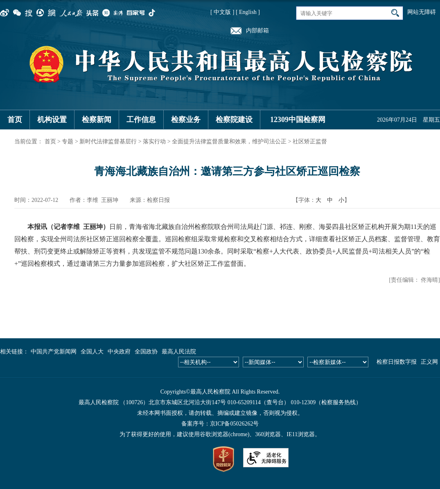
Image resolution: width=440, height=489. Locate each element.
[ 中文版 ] (222, 12)
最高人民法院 (179, 352)
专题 (67, 141)
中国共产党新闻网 (54, 352)
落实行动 (154, 141)
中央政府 (119, 352)
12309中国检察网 (297, 119)
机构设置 (52, 119)
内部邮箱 (257, 30)
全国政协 (146, 352)
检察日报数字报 (397, 362)
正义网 (429, 362)
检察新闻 (96, 119)
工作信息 (141, 119)
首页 (14, 119)
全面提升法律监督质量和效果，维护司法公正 (229, 141)
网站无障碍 (421, 12)
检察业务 (186, 119)
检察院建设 (234, 119)
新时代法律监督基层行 (108, 141)
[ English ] (248, 12)
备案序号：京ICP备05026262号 (220, 424)
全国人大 (92, 352)
